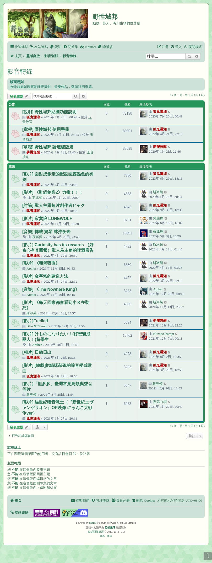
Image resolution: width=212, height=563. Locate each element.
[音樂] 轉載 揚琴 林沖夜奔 (46, 231)
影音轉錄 (19, 71)
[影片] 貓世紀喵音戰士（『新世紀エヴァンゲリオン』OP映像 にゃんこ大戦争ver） (57, 407)
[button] (21, 512)
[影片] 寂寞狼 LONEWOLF (47, 218)
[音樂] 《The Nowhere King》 (50, 289)
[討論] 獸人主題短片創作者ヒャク (53, 205)
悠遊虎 (158, 218)
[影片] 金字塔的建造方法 (45, 276)
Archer (31, 268)
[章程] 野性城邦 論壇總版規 (47, 147)
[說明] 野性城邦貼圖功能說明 (49, 112)
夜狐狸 (37, 237)
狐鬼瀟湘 (33, 117)
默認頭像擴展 (96, 531)
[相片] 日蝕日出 (36, 352)
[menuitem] (39, 47)
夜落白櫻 (160, 402)
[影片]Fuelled (35, 321)
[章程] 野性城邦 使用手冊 (45, 129)
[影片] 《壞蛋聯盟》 (41, 263)
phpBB (92, 522)
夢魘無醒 (33, 152)
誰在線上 (14, 447)
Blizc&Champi (36, 326)
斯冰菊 (37, 198)
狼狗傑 (31, 394)
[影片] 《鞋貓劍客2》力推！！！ (52, 192)
